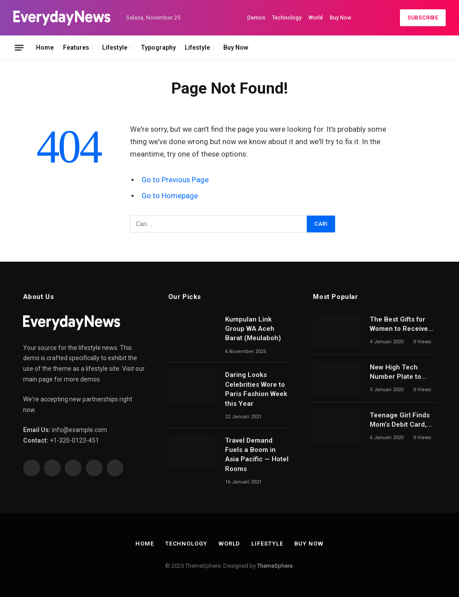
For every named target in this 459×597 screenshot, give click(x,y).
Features (76, 47)
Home (45, 47)
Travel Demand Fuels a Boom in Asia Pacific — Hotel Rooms (257, 454)
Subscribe (423, 18)
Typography (158, 47)
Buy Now (340, 18)
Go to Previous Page (175, 180)
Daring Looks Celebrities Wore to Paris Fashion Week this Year (256, 389)
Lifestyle (114, 47)
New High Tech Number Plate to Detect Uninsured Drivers (397, 372)
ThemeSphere (275, 565)
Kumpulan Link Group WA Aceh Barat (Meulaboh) (253, 328)
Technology (286, 18)
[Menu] (19, 47)
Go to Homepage (170, 196)
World (316, 18)
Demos (256, 18)
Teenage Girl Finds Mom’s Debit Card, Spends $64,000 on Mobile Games (400, 420)
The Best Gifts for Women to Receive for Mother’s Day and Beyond (402, 324)
